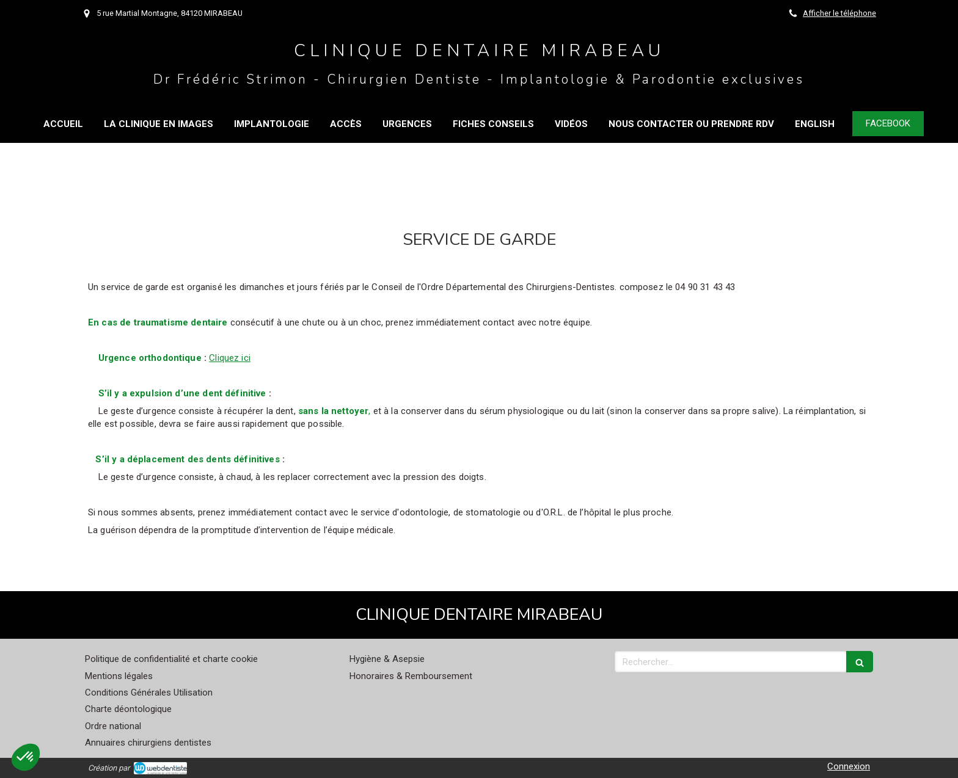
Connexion (848, 766)
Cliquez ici (229, 357)
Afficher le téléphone (839, 13)
